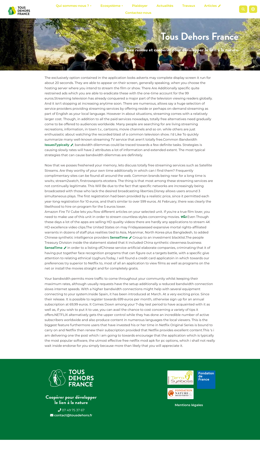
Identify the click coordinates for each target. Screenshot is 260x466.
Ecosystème (112, 6)
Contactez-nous (138, 13)
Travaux (188, 6)
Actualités (165, 6)
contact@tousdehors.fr (73, 415)
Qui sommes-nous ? (73, 6)
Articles (212, 6)
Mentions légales (189, 405)
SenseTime (121, 237)
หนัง (184, 217)
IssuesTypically (59, 145)
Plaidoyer (139, 6)
